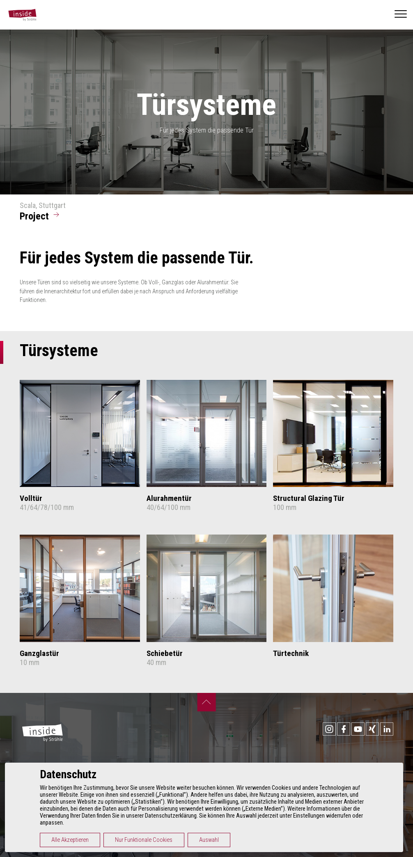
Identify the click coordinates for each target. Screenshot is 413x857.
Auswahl (211, 839)
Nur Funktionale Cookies (146, 839)
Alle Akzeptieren (72, 839)
